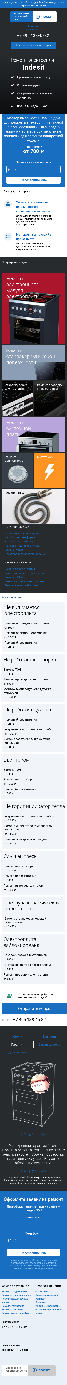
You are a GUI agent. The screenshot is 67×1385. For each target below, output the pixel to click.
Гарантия (17, 1044)
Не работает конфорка (19, 537)
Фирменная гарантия (46, 1295)
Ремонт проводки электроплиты (26, 573)
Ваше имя (31, 1217)
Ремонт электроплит (13, 1306)
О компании (41, 1291)
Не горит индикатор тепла (21, 545)
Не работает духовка (18, 541)
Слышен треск (14, 549)
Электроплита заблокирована (24, 554)
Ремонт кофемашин (12, 1309)
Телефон (31, 1233)
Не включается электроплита (24, 533)
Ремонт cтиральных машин (16, 1295)
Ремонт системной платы (21, 585)
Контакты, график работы (33, 27)
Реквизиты (41, 1298)
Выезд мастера (49, 1044)
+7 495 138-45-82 (33, 35)
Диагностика (17, 1052)
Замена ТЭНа (13, 577)
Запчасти (49, 1036)
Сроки (17, 1036)
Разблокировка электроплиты (24, 581)
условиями (47, 1268)
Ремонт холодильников (14, 1291)
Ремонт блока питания (19, 569)
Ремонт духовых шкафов (15, 1313)
